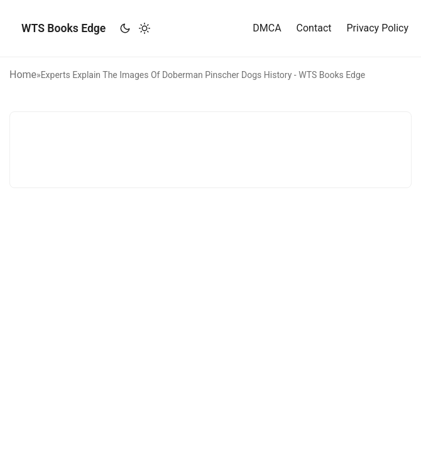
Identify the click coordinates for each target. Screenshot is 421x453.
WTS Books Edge (63, 28)
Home (22, 75)
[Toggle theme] (134, 28)
